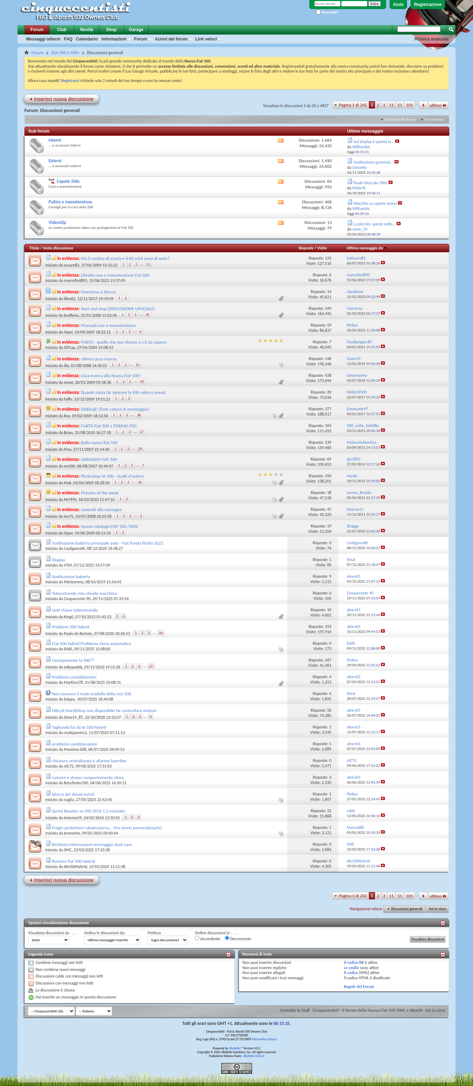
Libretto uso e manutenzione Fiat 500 (115, 275)
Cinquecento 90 (77, 598)
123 (328, 258)
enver (68, 382)
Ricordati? (327, 12)
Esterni (55, 160)
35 (147, 314)
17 (141, 431)
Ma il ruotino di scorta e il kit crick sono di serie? (125, 258)
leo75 (68, 516)
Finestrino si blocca (98, 291)
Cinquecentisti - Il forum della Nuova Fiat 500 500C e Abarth (367, 1010)
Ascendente (207, 938)
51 (400, 104)
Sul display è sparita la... (374, 141)
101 (409, 104)
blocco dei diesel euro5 (73, 794)
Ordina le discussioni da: (104, 932)
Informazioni (114, 39)
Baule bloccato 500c (370, 182)
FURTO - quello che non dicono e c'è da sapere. (124, 342)
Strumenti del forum (400, 119)
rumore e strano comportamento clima (88, 777)
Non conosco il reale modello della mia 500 (91, 693)
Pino (67, 449)
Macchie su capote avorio (375, 203)
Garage (136, 29)
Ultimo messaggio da (367, 248)
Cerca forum (434, 119)
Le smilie (351, 967)
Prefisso (154, 932)
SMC (68, 849)
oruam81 (71, 265)
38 (139, 415)
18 (329, 492)
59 (329, 325)
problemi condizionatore (74, 744)
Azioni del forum (171, 39)
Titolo (34, 248)
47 (329, 509)
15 (138, 364)
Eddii (68, 648)
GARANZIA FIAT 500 (99, 459)
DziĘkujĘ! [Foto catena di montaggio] (115, 409)
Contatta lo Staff (295, 1010)
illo (66, 365)
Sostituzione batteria (71, 576)
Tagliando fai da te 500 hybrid (79, 727)
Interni (55, 140)
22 (329, 810)
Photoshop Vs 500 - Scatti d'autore (112, 476)
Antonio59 (73, 817)
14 (329, 291)
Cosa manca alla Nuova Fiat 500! (111, 375)
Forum (36, 29)
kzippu (69, 699)
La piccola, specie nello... (375, 224)
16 (161, 632)
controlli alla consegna (101, 509)
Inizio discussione (58, 248)
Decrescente (238, 938)
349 (328, 308)
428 (328, 375)
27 (151, 666)
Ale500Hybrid (75, 866)
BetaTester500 (76, 782)
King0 (68, 616)
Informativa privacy (263, 1039)
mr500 (69, 466)
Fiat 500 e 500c (65, 52)
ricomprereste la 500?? (73, 660)
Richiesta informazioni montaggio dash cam (92, 844)
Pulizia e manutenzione (70, 201)
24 (140, 448)
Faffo (68, 399)
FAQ (68, 39)
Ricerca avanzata (432, 39)
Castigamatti (74, 548)
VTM (68, 565)
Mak (67, 482)
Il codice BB (354, 962)
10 (329, 609)
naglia (69, 799)
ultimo (438, 105)
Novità (86, 29)
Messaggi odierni (43, 39)
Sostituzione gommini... (373, 162)
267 (328, 660)
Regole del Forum (359, 986)
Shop (111, 29)
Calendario (87, 39)
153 (328, 626)
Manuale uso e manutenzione (108, 325)
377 (328, 408)
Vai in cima (437, 909)
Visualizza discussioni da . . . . (52, 932)
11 (391, 104)
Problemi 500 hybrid (70, 626)
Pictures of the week (100, 492)
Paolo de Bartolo (78, 633)
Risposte (306, 248)
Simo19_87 (73, 717)
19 (329, 526)
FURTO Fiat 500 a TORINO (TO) (109, 425)
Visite (322, 248)
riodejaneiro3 (75, 732)
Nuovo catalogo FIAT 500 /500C (110, 526)
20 (329, 392)
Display (58, 559)
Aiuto (398, 4)
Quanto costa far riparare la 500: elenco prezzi (123, 392)
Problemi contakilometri (74, 677)
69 (329, 459)
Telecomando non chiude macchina (84, 593)
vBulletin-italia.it (253, 1056)
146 (328, 358)
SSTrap (69, 347)
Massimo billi (75, 749)
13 (148, 264)
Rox (67, 415)
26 (140, 482)
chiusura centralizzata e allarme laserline (89, 760)
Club (62, 29)
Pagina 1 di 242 (353, 104)
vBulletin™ (236, 1048)
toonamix (72, 833)
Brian (68, 432)
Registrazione (428, 4)
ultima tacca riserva (99, 358)
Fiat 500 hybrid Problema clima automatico (91, 643)
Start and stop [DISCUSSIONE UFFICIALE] (118, 308)
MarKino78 (73, 682)
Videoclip (57, 222)
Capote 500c (68, 181)
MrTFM (70, 499)
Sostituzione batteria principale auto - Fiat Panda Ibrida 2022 (107, 543)
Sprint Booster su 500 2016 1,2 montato (88, 811)
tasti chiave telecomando (75, 610)
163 (328, 425)
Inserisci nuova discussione (62, 99)
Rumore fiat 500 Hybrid (73, 861)
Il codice (351, 972)
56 (329, 710)
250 (328, 475)
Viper (68, 332)
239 (328, 442)
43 (142, 381)
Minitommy (73, 581)
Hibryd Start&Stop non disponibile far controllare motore (104, 710)
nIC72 (69, 766)
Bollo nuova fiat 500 (99, 442)
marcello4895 (75, 280)
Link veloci (206, 39)
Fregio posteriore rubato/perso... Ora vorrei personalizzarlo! (107, 827)
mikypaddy (73, 667)
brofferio (71, 315)
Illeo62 (69, 298)
